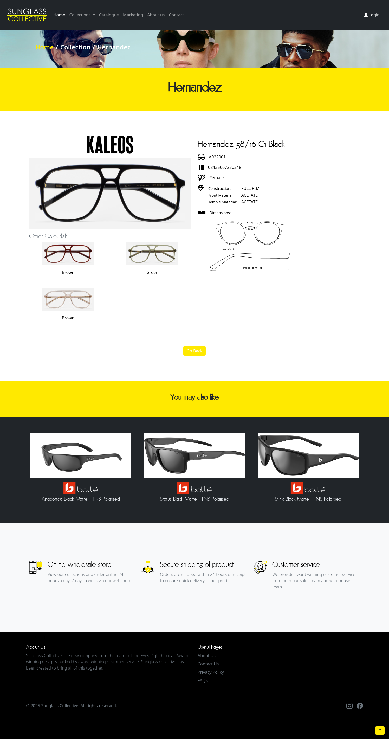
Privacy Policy (211, 672)
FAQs (203, 680)
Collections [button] (80, 15)
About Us (207, 655)
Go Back (194, 351)
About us (156, 15)
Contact (176, 15)
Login (372, 15)
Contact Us (208, 664)
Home (59, 15)
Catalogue (109, 15)
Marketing (133, 15)
